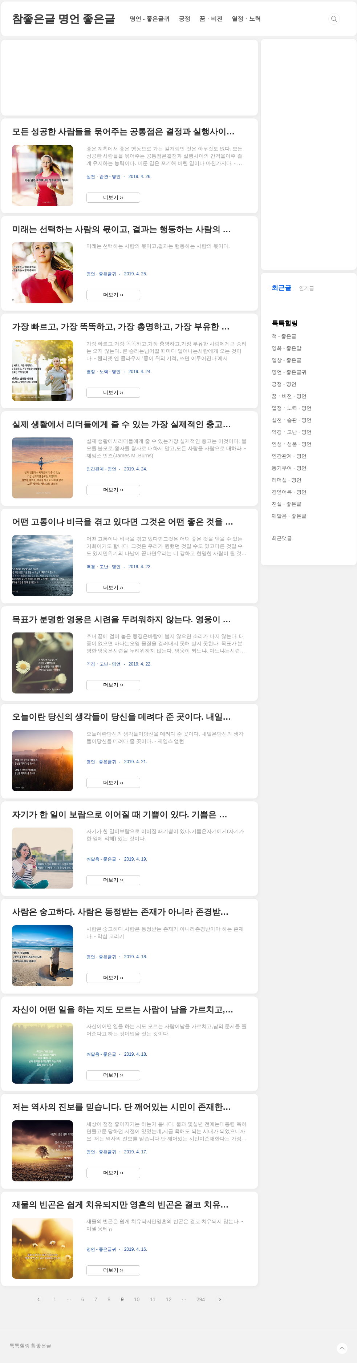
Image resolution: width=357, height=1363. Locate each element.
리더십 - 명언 (286, 480)
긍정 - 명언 (284, 384)
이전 (39, 1299)
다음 (219, 1299)
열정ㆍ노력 (246, 19)
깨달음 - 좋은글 (289, 516)
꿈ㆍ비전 (211, 19)
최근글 (281, 287)
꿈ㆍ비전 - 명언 (289, 396)
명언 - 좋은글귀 (150, 19)
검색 (334, 18)
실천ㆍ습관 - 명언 (292, 420)
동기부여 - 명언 (289, 468)
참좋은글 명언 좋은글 (63, 19)
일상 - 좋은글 (286, 360)
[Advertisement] (129, 77)
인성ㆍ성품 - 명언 (292, 444)
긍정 (184, 19)
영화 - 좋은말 (286, 348)
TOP (342, 1348)
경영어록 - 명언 (289, 492)
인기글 (306, 288)
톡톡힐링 (285, 323)
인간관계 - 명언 (289, 456)
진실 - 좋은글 (286, 504)
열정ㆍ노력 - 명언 (292, 408)
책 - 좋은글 (284, 336)
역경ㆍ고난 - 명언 (292, 432)
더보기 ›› (113, 197)
